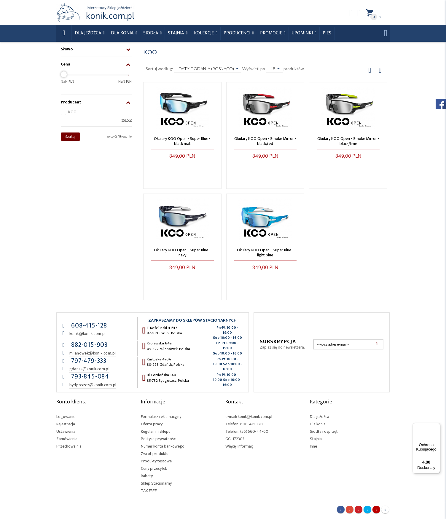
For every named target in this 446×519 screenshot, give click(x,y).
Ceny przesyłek (154, 468)
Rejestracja (65, 424)
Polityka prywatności (158, 438)
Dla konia (123, 33)
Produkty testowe (156, 461)
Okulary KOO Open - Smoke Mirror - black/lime (348, 141)
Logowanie (65, 416)
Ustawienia (65, 431)
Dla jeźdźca (319, 416)
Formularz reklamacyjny (161, 416)
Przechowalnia (69, 446)
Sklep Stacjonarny (156, 483)
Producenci (237, 33)
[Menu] (436, 426)
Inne (313, 446)
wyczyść (127, 120)
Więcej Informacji (239, 446)
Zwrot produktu (154, 453)
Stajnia (176, 33)
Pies (327, 33)
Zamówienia (66, 438)
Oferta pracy (152, 424)
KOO (72, 111)
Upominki (303, 33)
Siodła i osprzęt (324, 431)
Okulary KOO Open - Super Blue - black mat (182, 141)
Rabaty (147, 475)
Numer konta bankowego (162, 446)
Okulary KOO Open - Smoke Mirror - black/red (265, 141)
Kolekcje (204, 33)
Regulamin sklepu (156, 431)
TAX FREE (149, 490)
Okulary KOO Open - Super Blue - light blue (265, 252)
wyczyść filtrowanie (119, 136)
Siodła (151, 33)
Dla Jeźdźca (88, 33)
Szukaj (70, 137)
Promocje (271, 33)
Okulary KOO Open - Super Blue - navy (182, 252)
